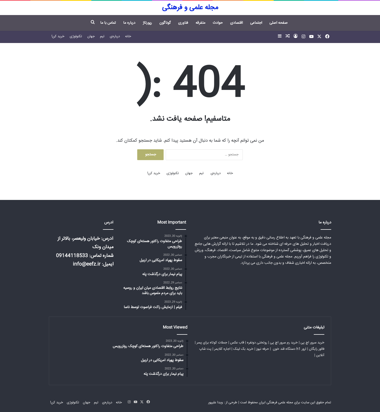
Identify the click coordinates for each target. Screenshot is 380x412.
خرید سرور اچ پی (312, 342)
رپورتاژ (147, 23)
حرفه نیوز (262, 349)
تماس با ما (108, 23)
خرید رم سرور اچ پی (284, 342)
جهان (91, 36)
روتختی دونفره (257, 342)
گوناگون (165, 23)
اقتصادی (236, 23)
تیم (102, 36)
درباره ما (129, 23)
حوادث (218, 23)
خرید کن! (57, 36)
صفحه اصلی (278, 23)
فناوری (183, 23)
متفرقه (200, 23)
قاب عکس (237, 342)
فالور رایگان (316, 349)
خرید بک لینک (243, 349)
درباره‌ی (115, 36)
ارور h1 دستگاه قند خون (289, 349)
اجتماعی (256, 23)
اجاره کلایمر (222, 349)
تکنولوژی (76, 36)
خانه (128, 36)
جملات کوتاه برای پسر (212, 342)
